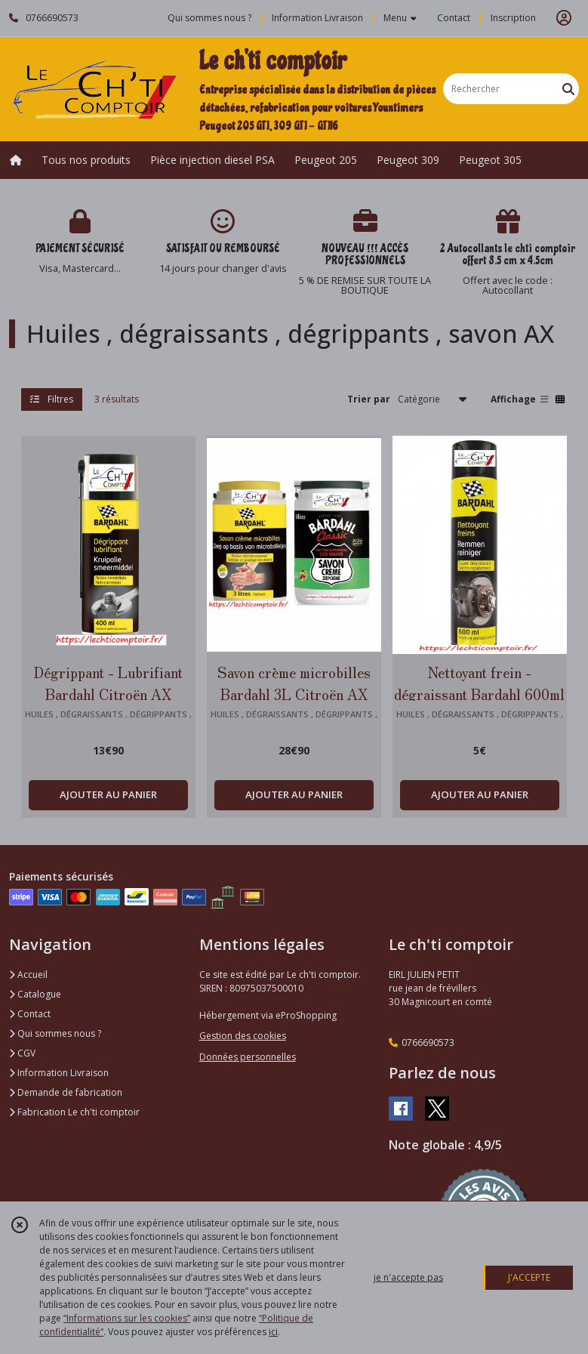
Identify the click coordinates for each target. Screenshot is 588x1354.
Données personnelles (247, 1056)
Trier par (368, 399)
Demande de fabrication (65, 1092)
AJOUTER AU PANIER (108, 794)
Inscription (513, 17)
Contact (453, 17)
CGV (22, 1053)
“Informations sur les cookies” (126, 1318)
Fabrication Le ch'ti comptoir (74, 1112)
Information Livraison (59, 1072)
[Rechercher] (568, 88)
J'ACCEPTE (529, 1277)
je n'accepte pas (408, 1277)
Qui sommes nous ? (55, 1033)
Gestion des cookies (242, 1035)
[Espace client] (563, 18)
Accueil (28, 974)
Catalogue (35, 994)
